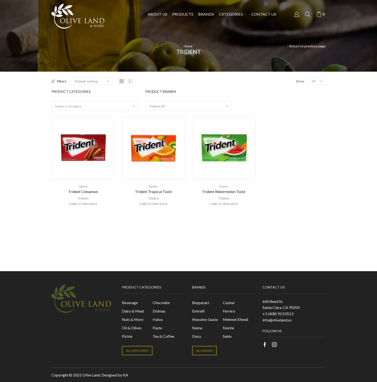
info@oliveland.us (277, 320)
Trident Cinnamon (83, 191)
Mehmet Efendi (235, 319)
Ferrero (229, 311)
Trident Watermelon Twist (223, 191)
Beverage (130, 302)
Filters (58, 81)
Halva (158, 319)
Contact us (263, 14)
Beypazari (200, 302)
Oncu (196, 336)
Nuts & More (132, 319)
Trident (83, 198)
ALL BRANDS (204, 350)
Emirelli (198, 311)
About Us (157, 14)
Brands (206, 14)
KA (125, 375)
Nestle (228, 328)
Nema (197, 328)
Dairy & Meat (133, 311)
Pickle (127, 336)
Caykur (229, 302)
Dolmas (159, 311)
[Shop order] (91, 81)
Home (188, 46)
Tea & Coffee (163, 336)
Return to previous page (307, 46)
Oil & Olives (132, 328)
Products (182, 14)
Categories (232, 14)
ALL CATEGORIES (137, 350)
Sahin (227, 336)
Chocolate (161, 302)
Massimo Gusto (205, 319)
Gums (83, 186)
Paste (157, 328)
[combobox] (94, 106)
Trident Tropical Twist (153, 191)
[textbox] (91, 106)
